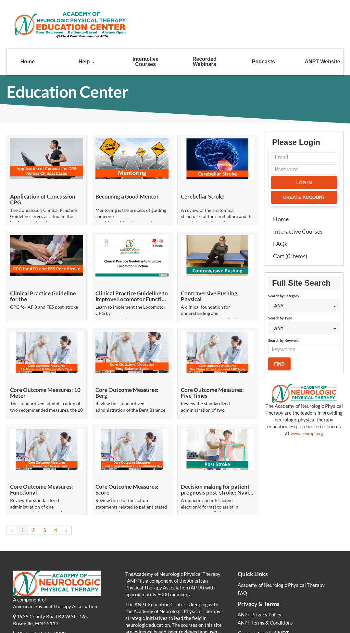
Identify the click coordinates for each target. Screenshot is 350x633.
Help (86, 61)
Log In (304, 182)
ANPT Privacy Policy (259, 571)
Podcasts (263, 61)
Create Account (304, 197)
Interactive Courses (145, 61)
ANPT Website (322, 61)
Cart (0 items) (290, 256)
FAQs (280, 243)
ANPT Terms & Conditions (265, 579)
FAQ (242, 549)
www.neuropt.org (307, 433)
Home (27, 61)
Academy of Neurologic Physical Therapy (281, 541)
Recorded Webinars (205, 61)
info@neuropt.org (51, 597)
